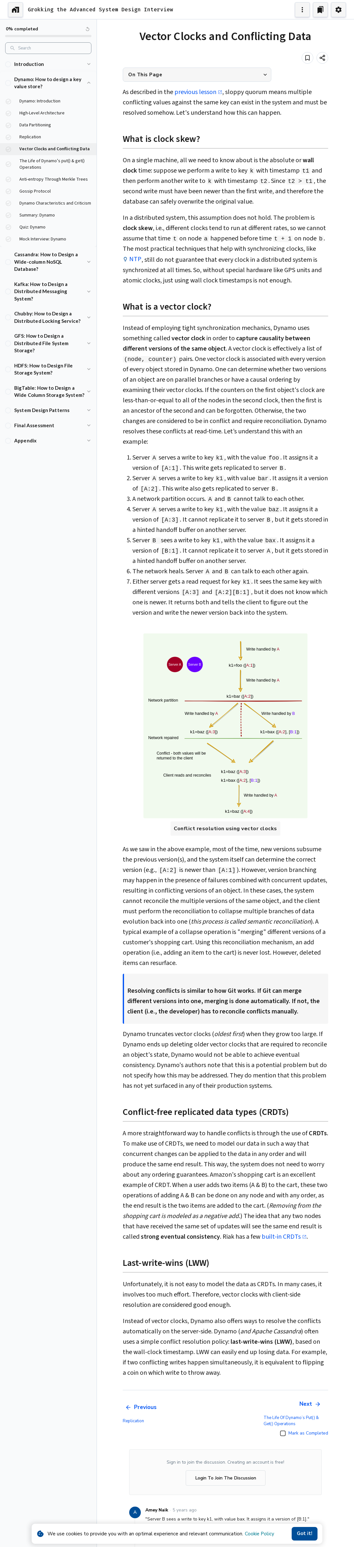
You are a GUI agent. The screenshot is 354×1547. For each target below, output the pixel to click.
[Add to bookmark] (307, 58)
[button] (48, 64)
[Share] (322, 58)
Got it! (305, 1534)
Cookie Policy (259, 1534)
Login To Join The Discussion (225, 1478)
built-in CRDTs (284, 1236)
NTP (135, 259)
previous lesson (198, 92)
